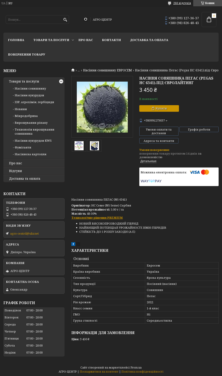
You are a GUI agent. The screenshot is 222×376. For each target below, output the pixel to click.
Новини (21, 109)
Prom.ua (136, 367)
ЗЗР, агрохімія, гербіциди (34, 102)
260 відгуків (182, 3)
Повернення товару (26, 54)
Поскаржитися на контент (99, 372)
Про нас (85, 40)
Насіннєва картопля (30, 154)
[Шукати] (65, 20)
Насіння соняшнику (30, 88)
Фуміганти (23, 147)
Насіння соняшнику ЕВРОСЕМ (107, 70)
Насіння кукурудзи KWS (33, 140)
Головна (16, 40)
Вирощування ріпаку (31, 123)
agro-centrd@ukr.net (24, 233)
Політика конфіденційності (142, 372)
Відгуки (15, 171)
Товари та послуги (51, 40)
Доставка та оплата (149, 40)
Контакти (111, 40)
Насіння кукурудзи (29, 95)
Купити (161, 108)
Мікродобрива (26, 116)
